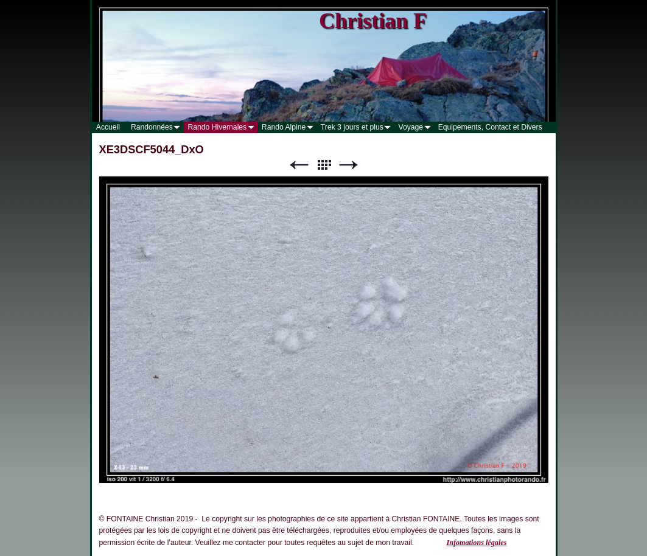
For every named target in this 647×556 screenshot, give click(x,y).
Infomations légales (476, 542)
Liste (323, 165)
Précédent (299, 165)
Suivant (348, 165)
